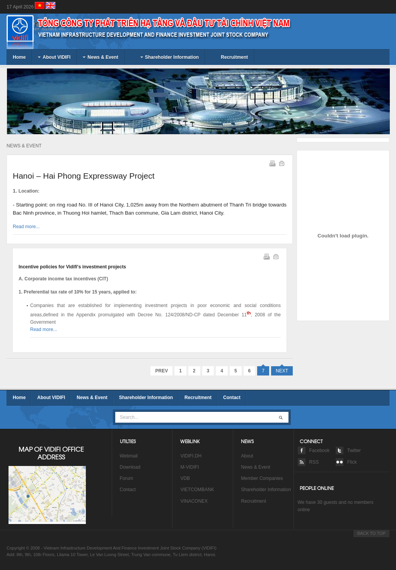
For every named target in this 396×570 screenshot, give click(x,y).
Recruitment (198, 397)
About (247, 456)
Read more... (26, 226)
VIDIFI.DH (190, 456)
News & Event (92, 397)
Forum (126, 478)
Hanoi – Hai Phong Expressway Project (84, 175)
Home (19, 397)
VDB (185, 478)
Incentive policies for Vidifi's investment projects (72, 267)
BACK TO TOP (371, 533)
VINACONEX (194, 501)
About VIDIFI (51, 397)
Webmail (129, 456)
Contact (232, 397)
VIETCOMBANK (197, 489)
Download (131, 467)
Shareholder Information (146, 397)
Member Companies (262, 478)
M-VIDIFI (189, 467)
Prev (161, 371)
